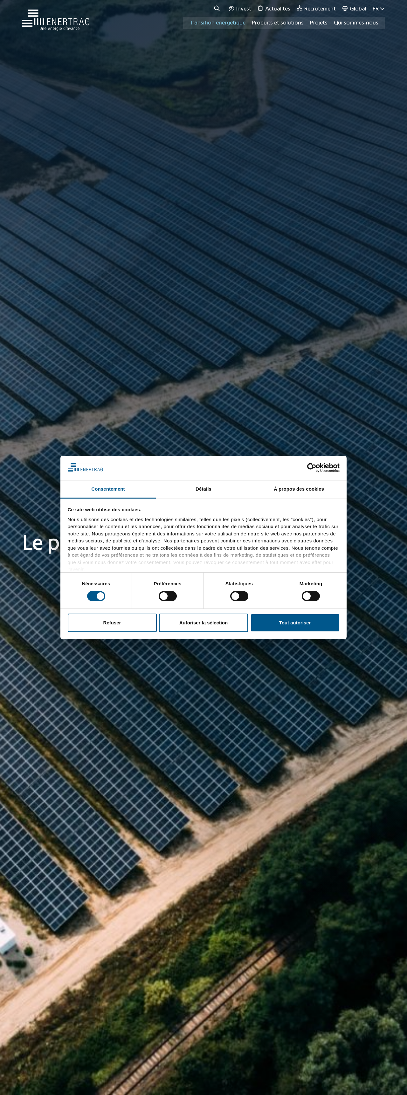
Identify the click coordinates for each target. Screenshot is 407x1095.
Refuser (112, 622)
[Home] (55, 17)
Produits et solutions (278, 22)
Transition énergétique (217, 22)
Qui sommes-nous (356, 22)
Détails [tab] (203, 489)
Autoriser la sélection (203, 622)
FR (379, 8)
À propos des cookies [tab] (299, 489)
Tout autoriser (295, 622)
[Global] (354, 8)
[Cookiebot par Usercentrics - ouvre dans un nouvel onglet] (312, 468)
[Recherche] (217, 9)
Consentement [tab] (108, 489)
